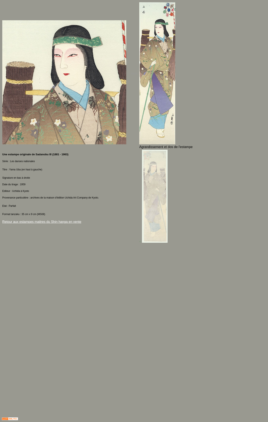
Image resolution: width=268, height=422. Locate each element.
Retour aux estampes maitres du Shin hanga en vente (41, 222)
